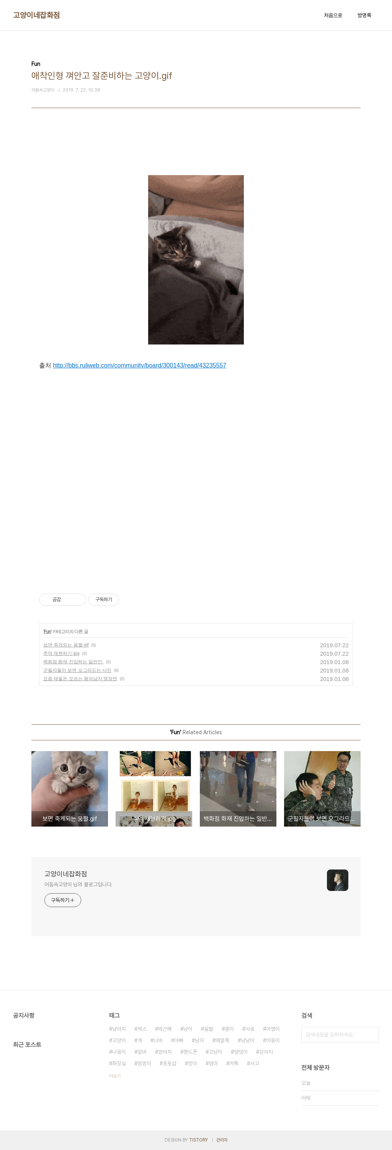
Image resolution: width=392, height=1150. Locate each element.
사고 (254, 1063)
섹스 (142, 1029)
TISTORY (198, 1140)
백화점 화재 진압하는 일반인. (73, 661)
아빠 (178, 1040)
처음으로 (333, 15)
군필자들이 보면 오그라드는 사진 (77, 670)
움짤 (208, 1029)
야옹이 (273, 1040)
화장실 (119, 1063)
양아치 (165, 1052)
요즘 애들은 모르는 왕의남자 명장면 (80, 678)
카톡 (233, 1063)
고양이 (119, 1040)
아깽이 (273, 1029)
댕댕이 (241, 1052)
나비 (158, 1040)
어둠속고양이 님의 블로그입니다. (78, 884)
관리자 (222, 1140)
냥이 (188, 1029)
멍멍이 (144, 1063)
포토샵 (169, 1063)
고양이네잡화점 (36, 15)
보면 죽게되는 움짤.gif (66, 645)
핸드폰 (190, 1052)
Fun (47, 631)
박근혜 (165, 1029)
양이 (192, 1063)
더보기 (115, 1076)
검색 (371, 1034)
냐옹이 (119, 1052)
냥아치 (119, 1029)
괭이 (229, 1029)
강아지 (266, 1052)
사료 (250, 1029)
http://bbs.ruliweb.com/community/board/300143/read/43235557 (139, 365)
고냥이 (215, 1052)
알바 (142, 1052)
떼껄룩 (222, 1040)
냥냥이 (248, 1040)
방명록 (364, 15)
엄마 (213, 1063)
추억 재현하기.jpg (61, 653)
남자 (199, 1040)
